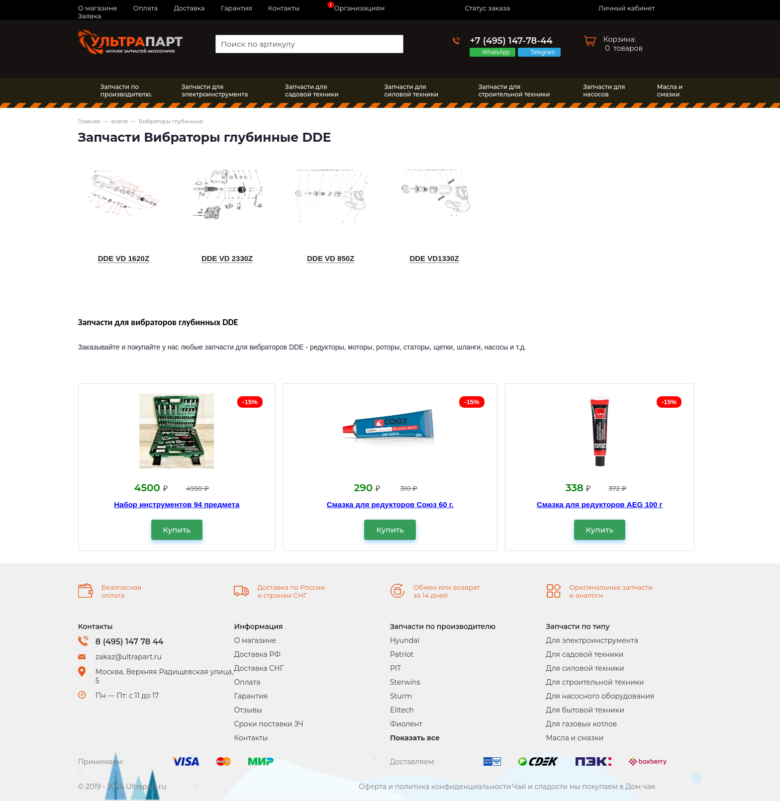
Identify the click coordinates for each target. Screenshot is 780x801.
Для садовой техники (585, 654)
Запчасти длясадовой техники (312, 90)
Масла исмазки (670, 90)
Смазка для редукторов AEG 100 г (600, 504)
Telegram (544, 52)
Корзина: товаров (623, 44)
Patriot (402, 654)
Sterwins (405, 682)
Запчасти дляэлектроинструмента (215, 90)
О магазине (255, 640)
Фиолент (406, 723)
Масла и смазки (575, 737)
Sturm (401, 696)
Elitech (402, 710)
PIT (395, 668)
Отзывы (248, 710)
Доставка (189, 8)
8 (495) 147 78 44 (130, 641)
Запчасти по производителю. (126, 90)
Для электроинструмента (592, 640)
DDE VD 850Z (330, 258)
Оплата (145, 8)
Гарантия (236, 8)
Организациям (359, 8)
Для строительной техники (595, 682)
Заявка (89, 16)
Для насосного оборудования (600, 696)
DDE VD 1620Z (123, 258)
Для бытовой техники (585, 710)
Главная (89, 121)
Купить (177, 529)
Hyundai (404, 640)
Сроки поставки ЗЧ (268, 723)
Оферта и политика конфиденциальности (435, 786)
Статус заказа (487, 8)
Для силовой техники (585, 668)
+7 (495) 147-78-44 (511, 40)
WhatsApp (497, 52)
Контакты (283, 8)
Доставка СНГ (259, 668)
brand (119, 121)
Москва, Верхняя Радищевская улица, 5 (164, 676)
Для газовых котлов (581, 723)
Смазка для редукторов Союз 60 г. (390, 504)
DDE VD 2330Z (227, 258)
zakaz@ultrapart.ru (129, 656)
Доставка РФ (257, 654)
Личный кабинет (626, 8)
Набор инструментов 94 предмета (176, 504)
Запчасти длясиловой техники (412, 90)
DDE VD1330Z (434, 258)
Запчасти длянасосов (604, 90)
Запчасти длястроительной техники (514, 90)
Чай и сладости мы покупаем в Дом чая (584, 786)
